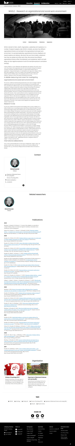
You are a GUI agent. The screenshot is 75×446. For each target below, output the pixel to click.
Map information (30, 428)
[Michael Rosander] (14, 185)
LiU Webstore (40, 435)
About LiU (56, 3)
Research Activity (41, 403)
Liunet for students (52, 431)
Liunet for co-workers (53, 428)
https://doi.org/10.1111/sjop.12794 (10, 306)
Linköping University (8, 6)
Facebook (18, 429)
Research (37, 3)
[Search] (69, 1)
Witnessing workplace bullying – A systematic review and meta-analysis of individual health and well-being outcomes (22, 231)
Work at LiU (65, 3)
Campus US (29, 433)
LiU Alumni (40, 433)
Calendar (39, 431)
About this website (64, 430)
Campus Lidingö (30, 437)
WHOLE (11, 401)
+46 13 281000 (8, 434)
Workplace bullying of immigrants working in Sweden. (28, 293)
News (60, 3)
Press (39, 439)
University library (41, 428)
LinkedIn (18, 434)
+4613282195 (9, 182)
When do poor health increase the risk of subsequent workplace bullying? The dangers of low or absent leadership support (21, 309)
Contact (69, 3)
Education (29, 3)
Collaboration (45, 3)
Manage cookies (64, 434)
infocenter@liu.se (8, 432)
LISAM (50, 433)
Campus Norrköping (30, 435)
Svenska (65, 1)
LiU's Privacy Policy (65, 432)
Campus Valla (29, 431)
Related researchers (33, 42)
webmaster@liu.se (64, 438)
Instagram (18, 432)
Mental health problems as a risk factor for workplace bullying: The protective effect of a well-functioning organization (21, 318)
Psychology (18, 401)
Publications (42, 42)
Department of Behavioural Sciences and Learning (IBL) (14, 175)
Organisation (49, 42)
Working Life (25, 401)
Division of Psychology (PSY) (12, 177)
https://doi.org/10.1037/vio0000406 (31, 323)
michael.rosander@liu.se (11, 179)
